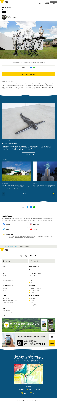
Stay (31, 282)
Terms (31, 302)
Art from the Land (28, 194)
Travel (38, 389)
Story (26, 393)
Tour (4, 278)
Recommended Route (8, 280)
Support (32, 285)
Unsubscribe (33, 300)
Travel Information (35, 273)
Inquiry (4, 308)
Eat (31, 280)
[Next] (53, 194)
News (31, 270)
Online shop (33, 266)
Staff (34, 393)
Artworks (17, 246)
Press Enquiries (6, 310)
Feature (21, 389)
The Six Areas (33, 275)
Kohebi (32, 292)
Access (4, 266)
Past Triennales (6, 298)
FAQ (4, 315)
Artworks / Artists (6, 7)
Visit (3, 273)
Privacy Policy (33, 304)
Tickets (4, 275)
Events (4, 270)
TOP (3, 246)
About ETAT (5, 296)
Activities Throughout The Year (10, 300)
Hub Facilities (33, 278)
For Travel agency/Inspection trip (11, 312)
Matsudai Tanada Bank (35, 288)
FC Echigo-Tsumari (34, 290)
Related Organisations (8, 302)
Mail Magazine (34, 296)
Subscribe (32, 298)
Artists (4, 290)
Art (30, 389)
